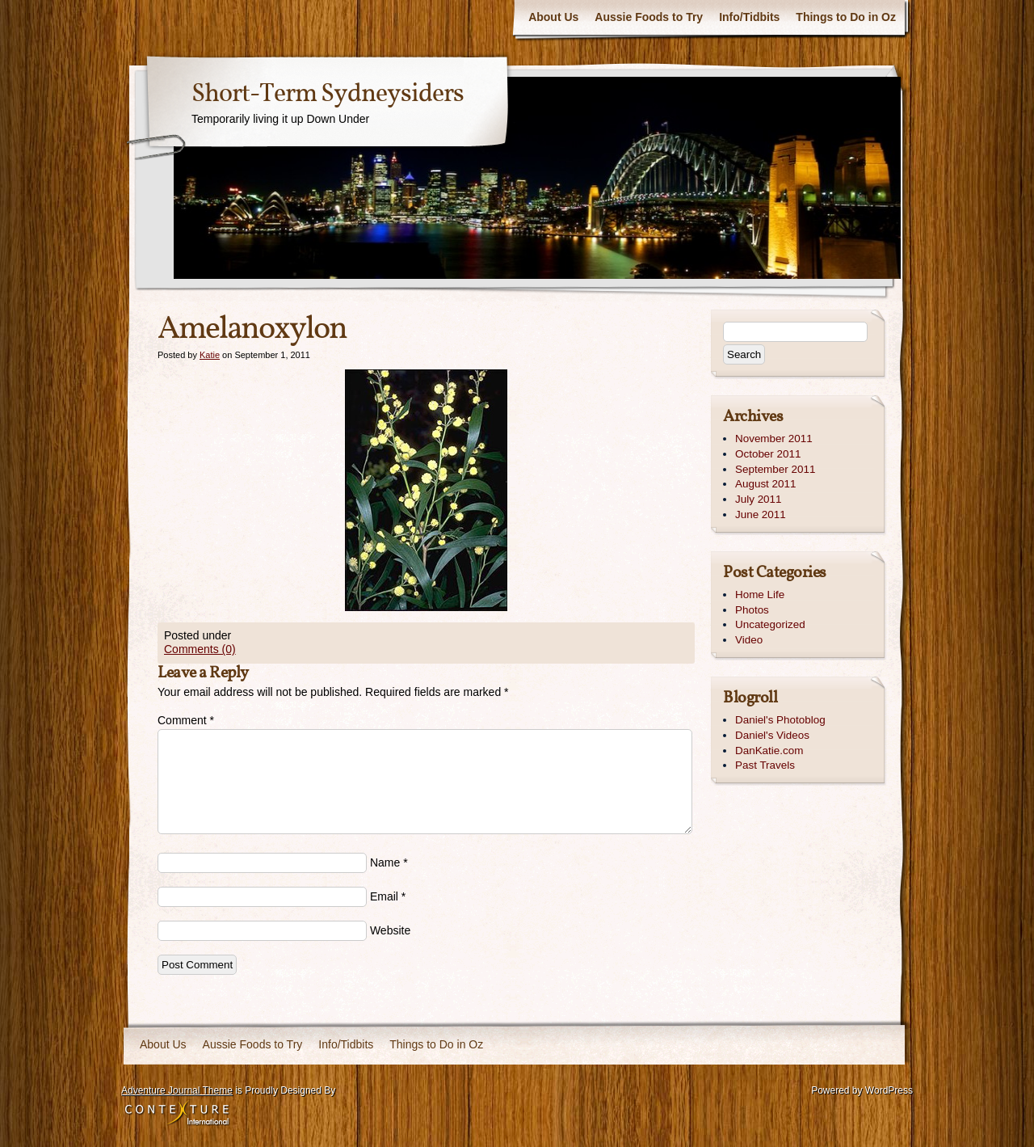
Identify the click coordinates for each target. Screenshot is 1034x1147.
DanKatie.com (769, 750)
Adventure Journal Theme (177, 1090)
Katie (210, 355)
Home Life (759, 594)
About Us (553, 17)
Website (390, 930)
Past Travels (765, 765)
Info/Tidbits (749, 17)
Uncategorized (770, 624)
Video (749, 640)
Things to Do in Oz (846, 17)
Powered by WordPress (862, 1090)
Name (385, 862)
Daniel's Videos (772, 735)
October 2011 (768, 454)
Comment (186, 720)
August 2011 (765, 484)
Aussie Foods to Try (649, 17)
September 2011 (775, 469)
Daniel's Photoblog (780, 720)
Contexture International (177, 1114)
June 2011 (760, 514)
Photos (752, 610)
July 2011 (758, 499)
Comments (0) (200, 649)
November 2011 (774, 438)
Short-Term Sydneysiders (327, 94)
